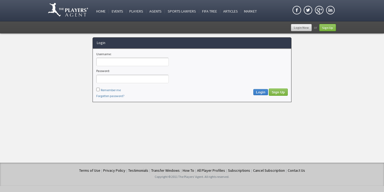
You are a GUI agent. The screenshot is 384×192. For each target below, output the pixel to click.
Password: (103, 71)
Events (117, 11)
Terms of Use (89, 170)
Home (101, 11)
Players (136, 11)
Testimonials (138, 170)
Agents (155, 11)
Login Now (301, 28)
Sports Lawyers (182, 11)
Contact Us (296, 170)
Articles (230, 11)
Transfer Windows (165, 170)
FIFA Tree (209, 11)
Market (250, 11)
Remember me (111, 90)
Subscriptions (239, 170)
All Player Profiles (211, 170)
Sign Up (327, 28)
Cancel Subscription (269, 170)
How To (188, 170)
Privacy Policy (114, 170)
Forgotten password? (110, 96)
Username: (103, 54)
